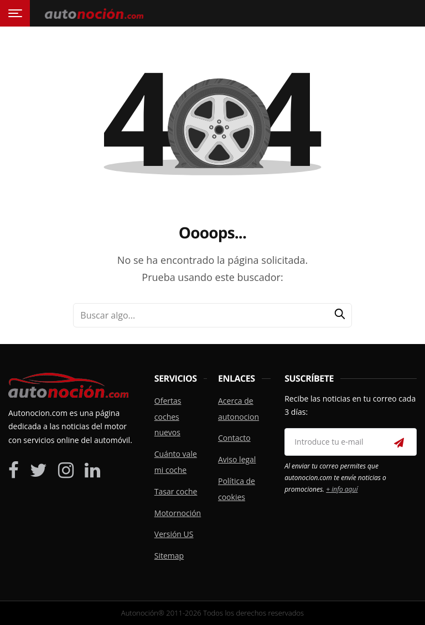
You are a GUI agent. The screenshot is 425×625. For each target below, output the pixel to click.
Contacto (234, 438)
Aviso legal (237, 459)
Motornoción (177, 513)
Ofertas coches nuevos (168, 416)
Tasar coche (176, 491)
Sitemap (169, 555)
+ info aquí (341, 489)
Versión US (174, 534)
